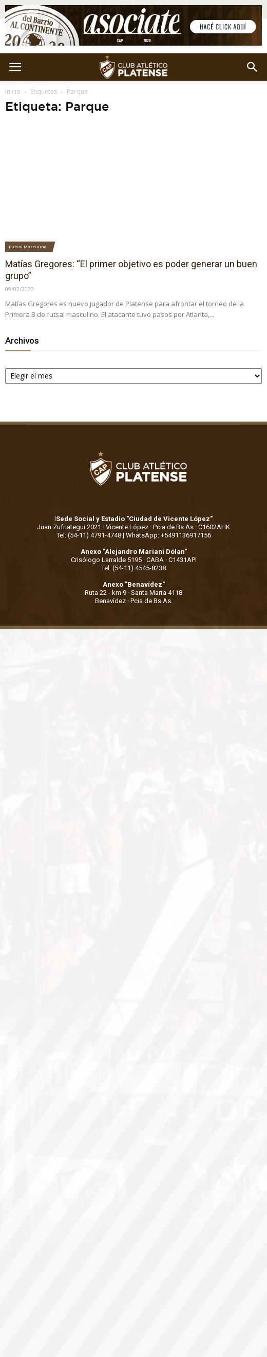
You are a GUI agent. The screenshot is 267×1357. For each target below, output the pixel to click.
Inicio (13, 91)
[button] (252, 67)
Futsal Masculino (27, 246)
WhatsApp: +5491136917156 (168, 535)
